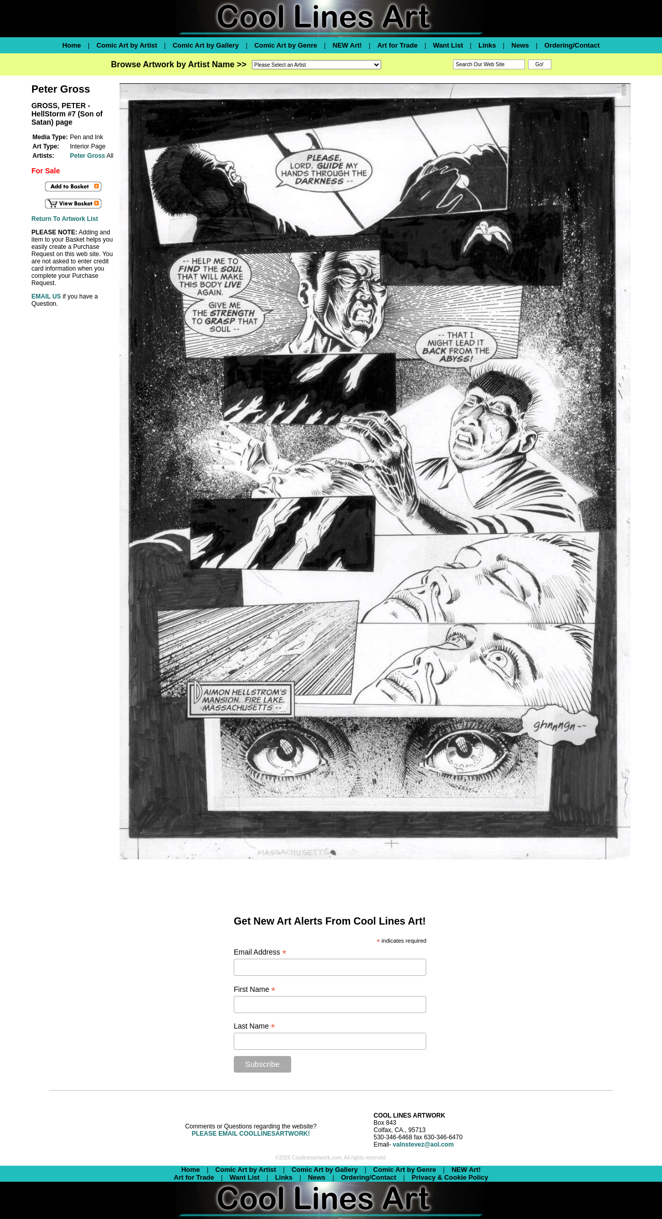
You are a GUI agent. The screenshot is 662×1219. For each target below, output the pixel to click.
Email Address (260, 952)
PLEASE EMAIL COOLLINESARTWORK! (251, 1133)
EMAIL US (46, 296)
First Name (255, 989)
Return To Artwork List (65, 218)
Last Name (254, 1026)
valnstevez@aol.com (423, 1144)
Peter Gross (87, 155)
